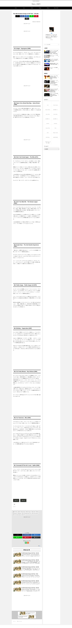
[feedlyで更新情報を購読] (26, 540)
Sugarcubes (15, 510)
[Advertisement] (27, 24)
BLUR (19, 509)
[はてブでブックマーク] (24, 16)
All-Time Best (15, 509)
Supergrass (19, 510)
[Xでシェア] (15, 16)
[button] (38, 16)
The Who (23, 512)
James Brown (23, 509)
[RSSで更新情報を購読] (28, 540)
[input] (51, 45)
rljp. (51, 33)
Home (36, 625)
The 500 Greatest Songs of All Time (26, 510)
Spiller (37, 509)
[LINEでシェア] (29, 16)
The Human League (35, 510)
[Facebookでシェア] (20, 16)
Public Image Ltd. (28, 509)
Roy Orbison (34, 509)
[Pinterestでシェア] (34, 16)
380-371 (16, 497)
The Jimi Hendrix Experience (17, 512)
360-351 (23, 497)
